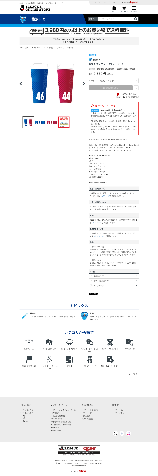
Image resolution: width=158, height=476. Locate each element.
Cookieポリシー (58, 419)
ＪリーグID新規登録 (90, 410)
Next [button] (84, 83)
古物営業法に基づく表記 (61, 425)
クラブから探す (27, 413)
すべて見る (133, 374)
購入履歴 (86, 416)
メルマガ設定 (88, 419)
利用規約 (55, 413)
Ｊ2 (27, 418)
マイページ (87, 413)
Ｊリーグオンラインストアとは (64, 410)
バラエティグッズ (40, 48)
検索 (136, 19)
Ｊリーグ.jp (96, 2)
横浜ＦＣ (28, 48)
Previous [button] (21, 83)
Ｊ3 (27, 421)
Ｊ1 (27, 416)
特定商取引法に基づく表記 (62, 422)
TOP (21, 48)
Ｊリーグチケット (109, 2)
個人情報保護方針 (59, 416)
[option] (52, 83)
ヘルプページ (105, 196)
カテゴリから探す (28, 410)
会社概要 (55, 427)
